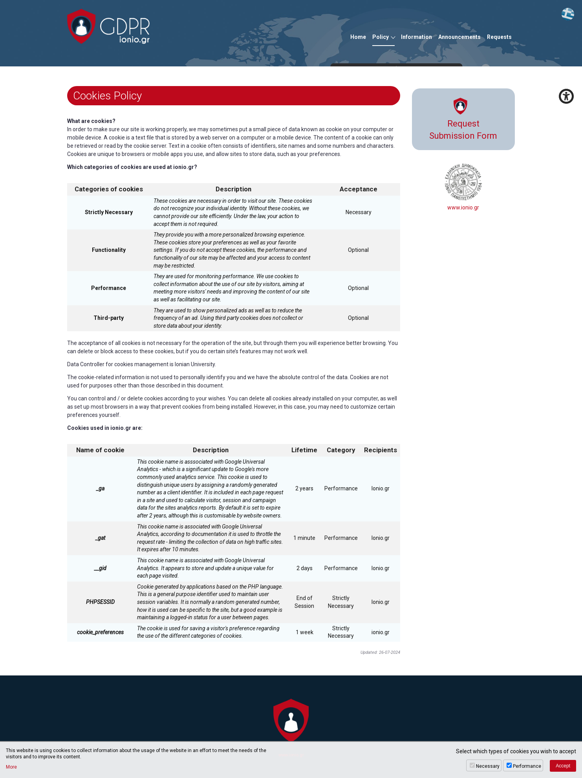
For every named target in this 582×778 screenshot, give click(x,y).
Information (416, 37)
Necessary (488, 766)
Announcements (459, 37)
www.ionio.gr (463, 187)
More (11, 767)
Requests (499, 37)
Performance (527, 766)
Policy (380, 37)
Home (358, 37)
